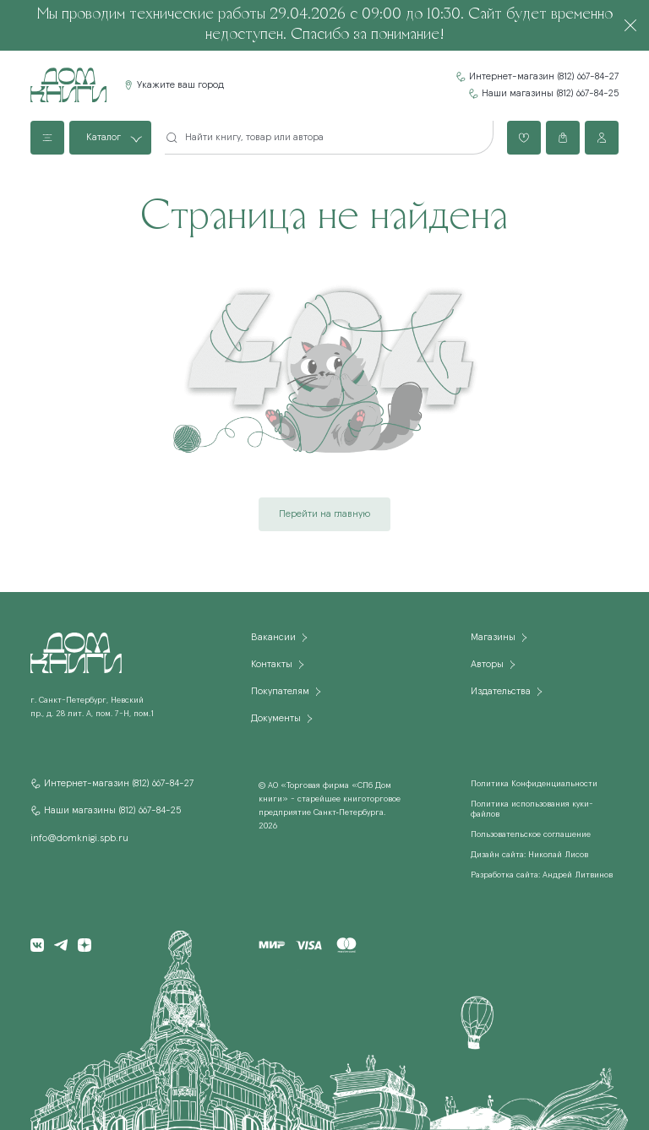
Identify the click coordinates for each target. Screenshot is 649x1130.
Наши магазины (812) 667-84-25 (550, 94)
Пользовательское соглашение (531, 834)
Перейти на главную (324, 514)
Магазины (493, 638)
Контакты (271, 665)
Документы (276, 719)
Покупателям (280, 692)
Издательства (501, 692)
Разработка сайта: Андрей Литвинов (542, 875)
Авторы (487, 665)
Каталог (103, 138)
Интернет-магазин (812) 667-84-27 (544, 77)
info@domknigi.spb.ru (79, 839)
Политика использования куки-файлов (532, 809)
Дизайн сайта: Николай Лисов (529, 854)
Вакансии (273, 638)
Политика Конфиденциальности (534, 784)
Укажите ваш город (180, 85)
